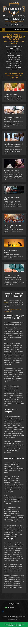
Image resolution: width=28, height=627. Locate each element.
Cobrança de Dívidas (12, 275)
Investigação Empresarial (13, 144)
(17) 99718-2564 (19, 29)
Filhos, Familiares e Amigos (11, 251)
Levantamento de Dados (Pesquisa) (13, 118)
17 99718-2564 (10, 607)
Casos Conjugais (10, 94)
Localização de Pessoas (13, 226)
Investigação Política (11, 171)
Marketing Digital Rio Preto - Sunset (14, 619)
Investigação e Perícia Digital (12, 198)
